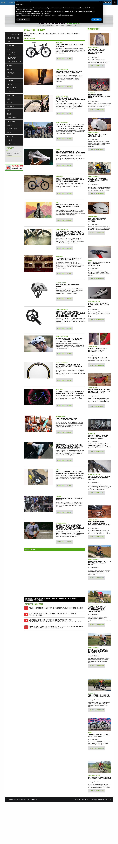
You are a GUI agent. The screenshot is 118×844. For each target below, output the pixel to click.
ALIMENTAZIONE (13, 38)
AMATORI (10, 42)
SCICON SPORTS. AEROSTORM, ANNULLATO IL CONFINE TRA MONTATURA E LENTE (99, 391)
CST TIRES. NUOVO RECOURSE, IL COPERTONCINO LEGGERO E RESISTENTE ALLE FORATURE (70, 99)
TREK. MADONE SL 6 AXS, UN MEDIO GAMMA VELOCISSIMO (99, 696)
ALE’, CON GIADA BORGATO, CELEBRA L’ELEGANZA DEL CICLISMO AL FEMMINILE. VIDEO (53, 614)
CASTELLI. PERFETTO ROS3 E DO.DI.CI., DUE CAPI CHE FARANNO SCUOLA (98, 350)
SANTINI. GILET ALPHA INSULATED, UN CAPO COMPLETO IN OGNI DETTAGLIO (96, 51)
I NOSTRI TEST (93, 29)
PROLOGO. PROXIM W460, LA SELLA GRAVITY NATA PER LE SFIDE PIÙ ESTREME (68, 206)
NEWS (9, 114)
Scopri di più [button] (23, 19)
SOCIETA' (10, 136)
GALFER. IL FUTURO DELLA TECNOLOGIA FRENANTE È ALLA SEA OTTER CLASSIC (70, 125)
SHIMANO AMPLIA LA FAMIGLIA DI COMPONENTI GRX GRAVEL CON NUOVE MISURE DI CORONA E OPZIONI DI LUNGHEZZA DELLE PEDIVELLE (70, 314)
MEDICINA (10, 106)
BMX (8, 49)
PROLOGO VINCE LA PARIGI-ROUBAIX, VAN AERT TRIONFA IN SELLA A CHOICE (70, 472)
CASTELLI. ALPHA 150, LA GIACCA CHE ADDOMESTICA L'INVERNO (98, 179)
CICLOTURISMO (12, 58)
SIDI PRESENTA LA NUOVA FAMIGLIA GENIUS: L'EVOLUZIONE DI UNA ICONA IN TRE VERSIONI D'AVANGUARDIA (69, 446)
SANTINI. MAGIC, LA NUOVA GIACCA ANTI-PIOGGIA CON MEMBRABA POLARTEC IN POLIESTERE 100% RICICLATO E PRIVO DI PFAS (57, 627)
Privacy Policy (92, 799)
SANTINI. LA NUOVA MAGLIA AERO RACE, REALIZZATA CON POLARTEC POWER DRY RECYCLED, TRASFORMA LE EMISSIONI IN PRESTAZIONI (70, 527)
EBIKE (9, 77)
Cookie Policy (100, 799)
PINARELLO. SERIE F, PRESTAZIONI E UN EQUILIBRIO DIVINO (99, 96)
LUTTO (9, 103)
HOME (3, 2)
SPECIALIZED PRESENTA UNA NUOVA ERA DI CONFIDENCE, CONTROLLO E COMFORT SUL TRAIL (69, 339)
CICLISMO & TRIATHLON (11, 53)
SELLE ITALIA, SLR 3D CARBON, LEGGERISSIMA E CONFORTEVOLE (99, 263)
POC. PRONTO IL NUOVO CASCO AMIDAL (67, 285)
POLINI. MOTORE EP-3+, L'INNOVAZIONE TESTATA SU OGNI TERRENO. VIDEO (56, 608)
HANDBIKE (10, 95)
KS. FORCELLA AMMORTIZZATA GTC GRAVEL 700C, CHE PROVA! (99, 778)
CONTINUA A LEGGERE (64, 58)
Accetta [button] (96, 19)
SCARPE (9, 125)
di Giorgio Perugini (93, 57)
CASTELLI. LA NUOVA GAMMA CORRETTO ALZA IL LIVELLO (66, 419)
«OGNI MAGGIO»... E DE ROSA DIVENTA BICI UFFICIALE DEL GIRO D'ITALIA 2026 (70, 392)
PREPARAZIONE (12, 118)
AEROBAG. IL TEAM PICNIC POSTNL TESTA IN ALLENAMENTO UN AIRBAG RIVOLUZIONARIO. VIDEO (51, 599)
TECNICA (10, 140)
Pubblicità (77, 799)
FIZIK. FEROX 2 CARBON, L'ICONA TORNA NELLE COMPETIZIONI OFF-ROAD (70, 152)
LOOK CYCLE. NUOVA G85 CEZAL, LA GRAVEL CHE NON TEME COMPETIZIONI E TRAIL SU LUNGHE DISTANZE (70, 179)
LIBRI (8, 99)
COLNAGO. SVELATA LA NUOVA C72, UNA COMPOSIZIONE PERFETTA (69, 259)
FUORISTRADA (12, 88)
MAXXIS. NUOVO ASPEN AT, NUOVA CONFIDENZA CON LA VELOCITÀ (69, 72)
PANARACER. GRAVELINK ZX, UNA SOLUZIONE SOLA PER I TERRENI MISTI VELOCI (69, 366)
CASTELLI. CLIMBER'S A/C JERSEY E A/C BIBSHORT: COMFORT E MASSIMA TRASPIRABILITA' (97, 609)
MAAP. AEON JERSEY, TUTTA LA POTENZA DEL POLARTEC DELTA (99, 562)
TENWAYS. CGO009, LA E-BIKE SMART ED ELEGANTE (98, 735)
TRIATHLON (11, 144)
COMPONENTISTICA (14, 62)
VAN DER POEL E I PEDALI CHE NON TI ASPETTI (69, 499)
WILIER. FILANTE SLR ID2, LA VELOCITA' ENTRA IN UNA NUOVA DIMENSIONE (98, 436)
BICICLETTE (12, 2)
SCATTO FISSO (12, 129)
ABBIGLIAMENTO (13, 34)
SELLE (9, 133)
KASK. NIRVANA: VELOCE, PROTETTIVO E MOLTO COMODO (97, 219)
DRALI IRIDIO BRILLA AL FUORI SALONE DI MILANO (70, 45)
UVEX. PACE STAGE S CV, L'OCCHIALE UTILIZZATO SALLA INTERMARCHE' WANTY (99, 523)
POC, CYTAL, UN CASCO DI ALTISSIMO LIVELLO (97, 135)
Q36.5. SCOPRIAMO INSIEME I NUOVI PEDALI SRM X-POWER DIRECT (98, 304)
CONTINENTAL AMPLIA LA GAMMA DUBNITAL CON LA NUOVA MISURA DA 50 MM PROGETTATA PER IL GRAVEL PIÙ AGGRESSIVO (70, 233)
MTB (8, 110)
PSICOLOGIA (11, 121)
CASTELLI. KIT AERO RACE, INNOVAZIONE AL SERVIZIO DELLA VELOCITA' (98, 651)
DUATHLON (11, 73)
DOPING (9, 69)
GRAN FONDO (11, 92)
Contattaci (108, 799)
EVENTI (9, 84)
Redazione (85, 799)
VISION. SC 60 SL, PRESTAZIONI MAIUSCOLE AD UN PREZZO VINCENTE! (99, 477)
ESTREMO (10, 80)
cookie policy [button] (29, 9)
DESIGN (9, 65)
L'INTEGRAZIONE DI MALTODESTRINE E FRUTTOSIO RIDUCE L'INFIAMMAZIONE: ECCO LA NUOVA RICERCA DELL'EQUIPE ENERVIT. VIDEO (55, 620)
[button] (100, 4)
